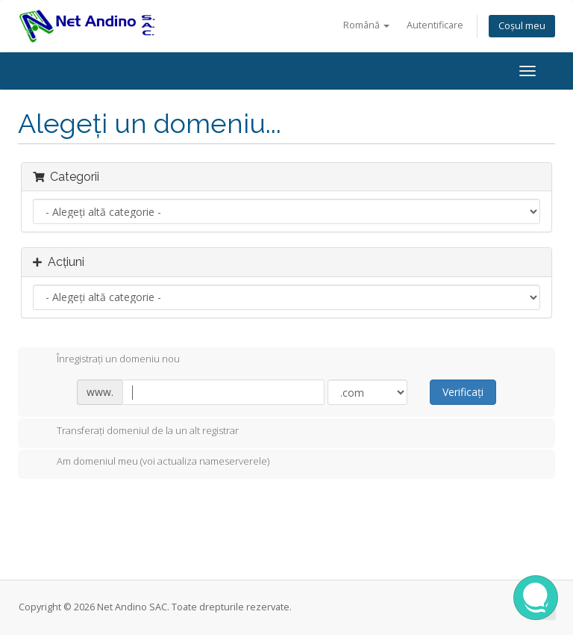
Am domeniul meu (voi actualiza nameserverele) (151, 462)
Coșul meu (521, 25)
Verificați (462, 392)
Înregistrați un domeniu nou (106, 360)
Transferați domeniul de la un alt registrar (136, 432)
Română (366, 25)
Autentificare (435, 25)
